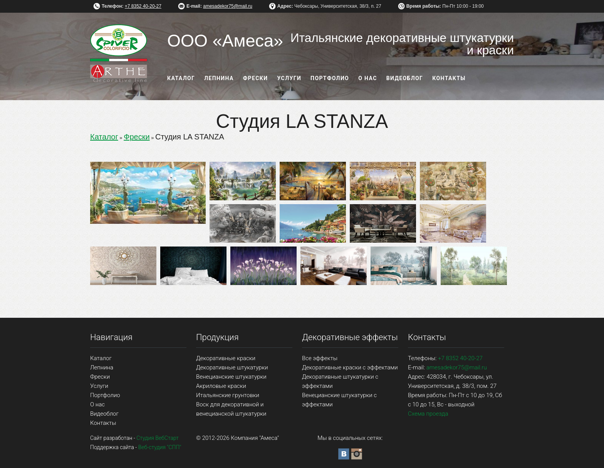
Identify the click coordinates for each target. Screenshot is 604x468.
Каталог (181, 78)
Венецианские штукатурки (231, 376)
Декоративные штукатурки (232, 367)
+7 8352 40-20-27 (143, 6)
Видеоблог (404, 78)
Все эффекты (319, 358)
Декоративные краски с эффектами (350, 367)
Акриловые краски (221, 385)
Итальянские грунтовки (227, 395)
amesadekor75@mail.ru (227, 6)
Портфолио (329, 78)
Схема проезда (428, 413)
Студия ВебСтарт (157, 438)
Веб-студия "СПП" (159, 447)
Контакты (449, 78)
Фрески (255, 78)
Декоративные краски (225, 358)
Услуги (289, 78)
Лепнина (219, 78)
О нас (367, 78)
